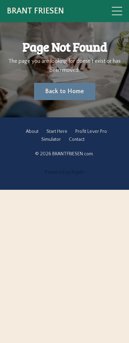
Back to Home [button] (64, 91)
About (32, 131)
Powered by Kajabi (64, 172)
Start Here (56, 131)
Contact (77, 139)
